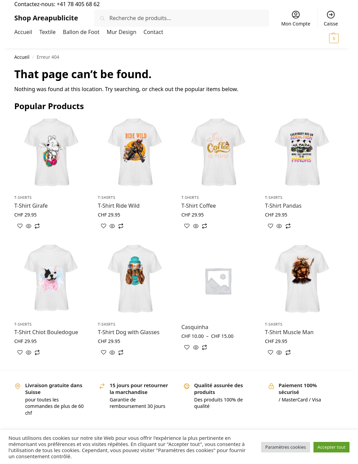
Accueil (22, 57)
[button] (321, 38)
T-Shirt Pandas (283, 205)
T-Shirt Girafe (31, 205)
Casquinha (194, 327)
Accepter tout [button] (331, 447)
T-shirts (23, 197)
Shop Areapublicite (46, 17)
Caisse (331, 18)
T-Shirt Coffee (198, 205)
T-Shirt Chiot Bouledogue (46, 332)
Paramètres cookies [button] (285, 447)
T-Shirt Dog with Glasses (128, 332)
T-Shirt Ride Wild (119, 205)
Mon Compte (295, 18)
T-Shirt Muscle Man (289, 332)
